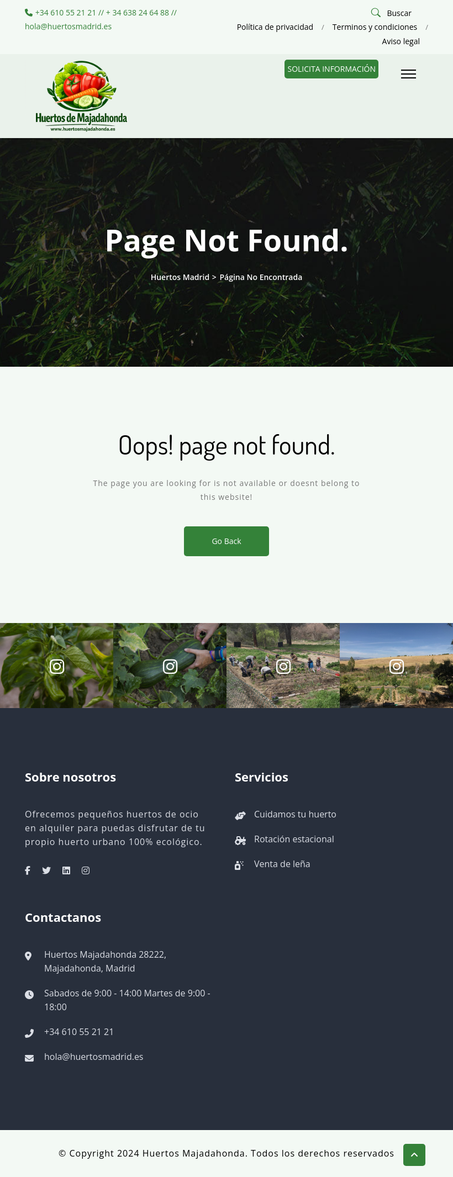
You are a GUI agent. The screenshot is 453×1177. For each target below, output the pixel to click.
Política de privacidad (275, 27)
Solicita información (331, 69)
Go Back (226, 541)
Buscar (399, 13)
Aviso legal (401, 41)
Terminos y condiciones (375, 27)
